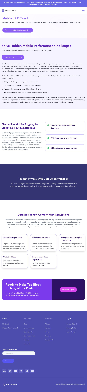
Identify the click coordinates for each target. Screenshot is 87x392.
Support (27, 344)
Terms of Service (72, 324)
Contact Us (49, 340)
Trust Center (71, 332)
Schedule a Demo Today (13, 57)
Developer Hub (29, 336)
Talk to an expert (68, 289)
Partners (48, 328)
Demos (26, 340)
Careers (48, 336)
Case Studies (28, 332)
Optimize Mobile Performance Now (18, 30)
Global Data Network (10, 328)
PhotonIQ (5, 324)
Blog (25, 324)
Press (47, 332)
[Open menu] (83, 10)
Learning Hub (29, 328)
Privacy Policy (71, 328)
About (47, 324)
